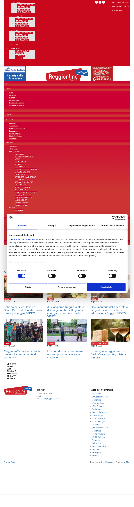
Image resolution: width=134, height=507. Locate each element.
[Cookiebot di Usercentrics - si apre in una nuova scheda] (114, 218)
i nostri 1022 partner (24, 239)
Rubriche (9, 119)
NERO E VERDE (21, 203)
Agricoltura (13, 126)
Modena (19, 53)
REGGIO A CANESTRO (24, 182)
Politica (12, 98)
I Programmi (14, 151)
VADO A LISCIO (21, 190)
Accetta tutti (106, 287)
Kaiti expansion (107, 462)
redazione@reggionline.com (49, 398)
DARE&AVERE (20, 162)
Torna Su (12, 378)
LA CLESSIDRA (21, 200)
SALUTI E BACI (21, 185)
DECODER (19, 164)
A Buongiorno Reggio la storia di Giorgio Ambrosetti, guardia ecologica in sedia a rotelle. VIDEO (66, 311)
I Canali (12, 208)
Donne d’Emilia (15, 134)
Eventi (8, 114)
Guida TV (11, 376)
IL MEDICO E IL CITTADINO (26, 169)
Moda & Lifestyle (15, 136)
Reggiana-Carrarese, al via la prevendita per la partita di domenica (22, 354)
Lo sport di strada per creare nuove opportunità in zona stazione (65, 354)
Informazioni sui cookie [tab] (112, 225)
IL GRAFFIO (19, 167)
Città (11, 93)
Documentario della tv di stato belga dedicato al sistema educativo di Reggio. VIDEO (109, 310)
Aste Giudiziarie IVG (17, 128)
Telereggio (23, 7)
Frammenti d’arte (21, 205)
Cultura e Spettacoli (16, 105)
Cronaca (9, 89)
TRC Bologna (22, 26)
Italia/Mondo (14, 100)
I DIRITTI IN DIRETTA (23, 197)
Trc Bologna (24, 12)
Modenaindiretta (120, 2)
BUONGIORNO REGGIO (24, 157)
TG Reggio (13, 149)
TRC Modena (21, 23)
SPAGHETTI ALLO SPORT (25, 177)
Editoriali (12, 123)
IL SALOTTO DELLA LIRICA (26, 192)
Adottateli (13, 139)
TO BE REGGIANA (22, 180)
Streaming (13, 146)
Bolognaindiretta (120, 7)
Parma (19, 58)
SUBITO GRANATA (22, 187)
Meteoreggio (19, 154)
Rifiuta (28, 287)
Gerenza (14, 44)
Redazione (15, 16)
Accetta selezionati (67, 287)
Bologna (20, 56)
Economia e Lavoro (16, 103)
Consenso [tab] (21, 225)
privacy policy (10, 462)
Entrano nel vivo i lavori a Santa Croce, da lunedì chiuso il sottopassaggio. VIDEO (23, 310)
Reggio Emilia (22, 51)
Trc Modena (23, 9)
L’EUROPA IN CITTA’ (23, 174)
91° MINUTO (20, 195)
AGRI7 (17, 159)
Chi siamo (17, 2)
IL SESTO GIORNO (22, 172)
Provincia (12, 95)
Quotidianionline (25, 5)
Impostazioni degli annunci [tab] (82, 225)
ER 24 (17, 213)
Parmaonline (118, 11)
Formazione (14, 131)
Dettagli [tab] (52, 225)
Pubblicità (15, 49)
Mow (128, 462)
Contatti (14, 30)
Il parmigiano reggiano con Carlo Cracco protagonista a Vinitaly (108, 354)
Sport (8, 109)
